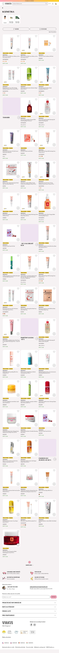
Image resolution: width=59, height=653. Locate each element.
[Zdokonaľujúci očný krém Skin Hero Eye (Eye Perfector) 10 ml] (11, 483)
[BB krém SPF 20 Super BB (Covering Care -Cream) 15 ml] (47, 269)
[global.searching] (28, 3)
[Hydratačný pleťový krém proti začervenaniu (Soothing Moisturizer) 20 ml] (47, 364)
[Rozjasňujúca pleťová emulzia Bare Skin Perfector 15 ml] (11, 208)
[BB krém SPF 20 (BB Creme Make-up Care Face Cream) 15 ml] (29, 49)
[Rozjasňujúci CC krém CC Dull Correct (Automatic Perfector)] (11, 144)
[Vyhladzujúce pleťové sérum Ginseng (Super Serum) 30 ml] (47, 394)
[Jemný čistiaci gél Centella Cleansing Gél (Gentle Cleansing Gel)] (47, 113)
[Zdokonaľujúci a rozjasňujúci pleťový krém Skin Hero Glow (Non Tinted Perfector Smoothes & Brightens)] (29, 269)
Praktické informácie (29, 603)
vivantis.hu (29, 643)
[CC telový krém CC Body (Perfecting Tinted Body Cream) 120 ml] (29, 208)
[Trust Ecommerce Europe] (16, 632)
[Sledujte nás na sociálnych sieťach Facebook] (31, 625)
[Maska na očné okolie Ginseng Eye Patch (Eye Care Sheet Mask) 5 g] (11, 176)
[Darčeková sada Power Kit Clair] (11, 238)
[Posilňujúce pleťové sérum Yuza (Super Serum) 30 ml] (11, 513)
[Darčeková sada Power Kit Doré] (47, 423)
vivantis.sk (13, 643)
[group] (5, 19)
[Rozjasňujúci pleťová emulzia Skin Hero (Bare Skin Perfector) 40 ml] (47, 238)
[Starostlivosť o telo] (17, 19)
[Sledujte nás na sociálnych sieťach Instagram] (34, 625)
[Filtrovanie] (43, 29)
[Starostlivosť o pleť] (11, 19)
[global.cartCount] (55, 3)
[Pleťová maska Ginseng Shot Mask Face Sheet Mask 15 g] (29, 302)
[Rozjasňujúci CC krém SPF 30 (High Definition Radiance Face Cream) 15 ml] (11, 81)
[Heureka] (4, 632)
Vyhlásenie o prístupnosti (39, 647)
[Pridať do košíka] (18, 49)
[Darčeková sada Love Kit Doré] (29, 144)
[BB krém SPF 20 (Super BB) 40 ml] (47, 483)
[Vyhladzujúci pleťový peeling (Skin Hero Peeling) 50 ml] (11, 364)
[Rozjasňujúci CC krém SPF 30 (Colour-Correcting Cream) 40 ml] (11, 302)
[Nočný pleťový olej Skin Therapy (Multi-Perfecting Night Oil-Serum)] (29, 113)
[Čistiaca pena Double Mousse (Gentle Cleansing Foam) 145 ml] (29, 364)
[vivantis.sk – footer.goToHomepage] (7, 623)
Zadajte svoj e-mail (7, 597)
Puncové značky (29, 647)
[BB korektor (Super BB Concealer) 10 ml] (29, 513)
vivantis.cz (5, 643)
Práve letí (29, 611)
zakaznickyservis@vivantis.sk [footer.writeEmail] (38, 587)
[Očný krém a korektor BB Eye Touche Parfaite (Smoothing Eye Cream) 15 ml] (29, 176)
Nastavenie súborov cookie (8, 647)
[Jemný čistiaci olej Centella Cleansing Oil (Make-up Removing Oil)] (47, 333)
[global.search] (46, 4)
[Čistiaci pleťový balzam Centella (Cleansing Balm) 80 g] (29, 423)
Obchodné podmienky (20, 647)
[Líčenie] (5, 19)
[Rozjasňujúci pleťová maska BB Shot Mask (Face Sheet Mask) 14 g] (47, 302)
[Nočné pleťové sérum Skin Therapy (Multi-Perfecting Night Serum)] (47, 208)
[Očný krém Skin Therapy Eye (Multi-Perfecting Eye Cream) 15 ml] (11, 543)
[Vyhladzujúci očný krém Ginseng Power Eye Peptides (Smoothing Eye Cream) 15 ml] (29, 483)
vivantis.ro (21, 643)
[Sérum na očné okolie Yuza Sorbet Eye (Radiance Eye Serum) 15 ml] (11, 453)
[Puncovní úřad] (10, 632)
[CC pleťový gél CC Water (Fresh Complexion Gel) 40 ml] (47, 81)
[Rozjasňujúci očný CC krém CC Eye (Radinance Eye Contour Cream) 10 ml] (47, 176)
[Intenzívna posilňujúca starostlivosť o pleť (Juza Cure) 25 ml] (11, 394)
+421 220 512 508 (12, 587)
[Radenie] (16, 29)
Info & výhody (29, 607)
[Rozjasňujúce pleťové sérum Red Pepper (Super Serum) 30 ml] (29, 453)
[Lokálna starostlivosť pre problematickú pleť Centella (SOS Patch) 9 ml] (11, 269)
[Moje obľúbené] (50, 3)
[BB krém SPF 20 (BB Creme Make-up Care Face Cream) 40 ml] (11, 49)
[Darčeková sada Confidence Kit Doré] (47, 49)
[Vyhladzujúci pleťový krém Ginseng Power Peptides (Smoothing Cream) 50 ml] (11, 423)
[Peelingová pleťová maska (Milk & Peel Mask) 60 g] (47, 513)
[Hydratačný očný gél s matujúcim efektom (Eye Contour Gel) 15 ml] (29, 394)
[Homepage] (8, 3)
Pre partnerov (29, 615)
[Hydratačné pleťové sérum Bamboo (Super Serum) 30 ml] (29, 81)
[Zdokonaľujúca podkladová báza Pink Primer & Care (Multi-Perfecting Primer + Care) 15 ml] (11, 333)
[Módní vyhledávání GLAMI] (32, 632)
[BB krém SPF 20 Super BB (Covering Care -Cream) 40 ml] (47, 144)
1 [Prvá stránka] (29, 562)
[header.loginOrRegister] (53, 3)
